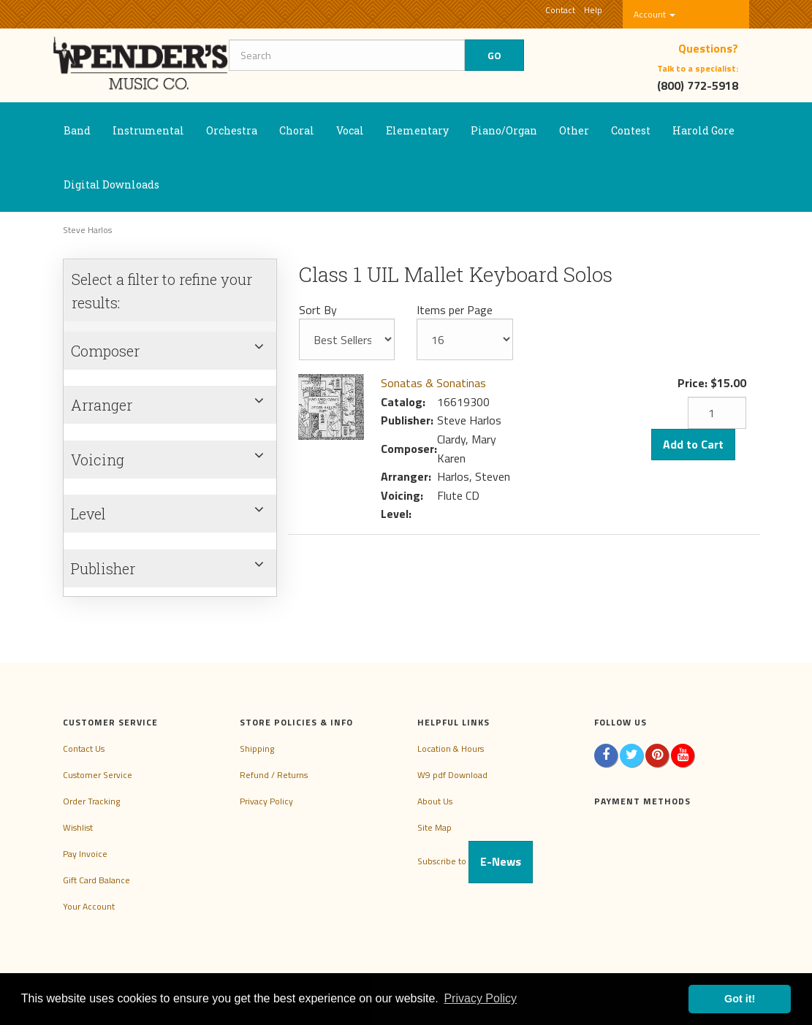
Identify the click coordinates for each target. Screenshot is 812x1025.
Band (77, 130)
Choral (296, 130)
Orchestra (231, 130)
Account (654, 14)
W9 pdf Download (452, 775)
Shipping (257, 748)
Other (574, 130)
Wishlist (78, 827)
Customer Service (97, 775)
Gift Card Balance (96, 880)
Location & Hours (450, 748)
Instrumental (148, 130)
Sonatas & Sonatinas (433, 383)
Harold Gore (703, 130)
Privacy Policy (266, 801)
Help (593, 10)
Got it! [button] (739, 999)
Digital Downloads (111, 184)
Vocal (350, 130)
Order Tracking (91, 801)
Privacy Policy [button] (480, 998)
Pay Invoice (85, 854)
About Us (434, 801)
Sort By (318, 310)
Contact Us (84, 748)
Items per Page (455, 310)
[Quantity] (717, 413)
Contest (630, 130)
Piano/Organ (504, 130)
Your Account (89, 906)
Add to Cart (693, 444)
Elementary (417, 130)
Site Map (434, 827)
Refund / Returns (274, 775)
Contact (560, 10)
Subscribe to (475, 861)
